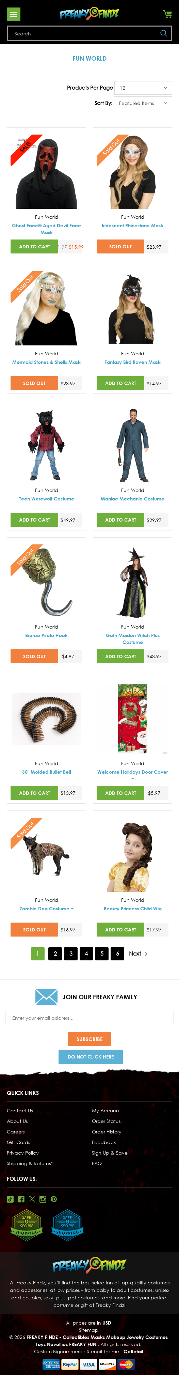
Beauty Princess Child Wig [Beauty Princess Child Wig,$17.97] (133, 908)
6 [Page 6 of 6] (117, 953)
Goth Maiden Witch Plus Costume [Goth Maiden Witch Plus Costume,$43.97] (133, 638)
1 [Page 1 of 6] (37, 953)
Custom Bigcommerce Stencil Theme (76, 1351)
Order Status (106, 1121)
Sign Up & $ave (110, 1153)
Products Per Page (90, 87)
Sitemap (88, 1330)
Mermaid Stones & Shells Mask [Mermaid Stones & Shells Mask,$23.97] (46, 362)
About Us (17, 1121)
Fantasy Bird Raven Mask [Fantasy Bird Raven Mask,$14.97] (132, 362)
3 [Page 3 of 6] (70, 953)
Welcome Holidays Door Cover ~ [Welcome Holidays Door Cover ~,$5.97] (132, 775)
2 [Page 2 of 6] (55, 953)
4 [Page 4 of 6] (86, 953)
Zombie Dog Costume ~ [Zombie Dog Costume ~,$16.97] (47, 908)
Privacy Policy (23, 1153)
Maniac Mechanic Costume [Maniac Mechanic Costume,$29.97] (132, 498)
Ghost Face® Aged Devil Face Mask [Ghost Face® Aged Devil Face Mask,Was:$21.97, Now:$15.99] (46, 228)
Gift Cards (18, 1142)
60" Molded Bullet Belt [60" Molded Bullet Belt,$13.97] (46, 772)
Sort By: (103, 103)
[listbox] (143, 88)
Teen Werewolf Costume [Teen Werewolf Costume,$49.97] (46, 498)
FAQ (97, 1163)
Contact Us (20, 1110)
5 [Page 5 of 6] (101, 953)
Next (138, 954)
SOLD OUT (120, 246)
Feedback (104, 1142)
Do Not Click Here (91, 1057)
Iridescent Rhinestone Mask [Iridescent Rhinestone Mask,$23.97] (132, 225)
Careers (16, 1131)
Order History (106, 1131)
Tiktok (10, 1199)
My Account (106, 1110)
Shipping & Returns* (30, 1163)
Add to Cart (34, 246)
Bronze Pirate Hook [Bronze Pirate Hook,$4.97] (46, 635)
